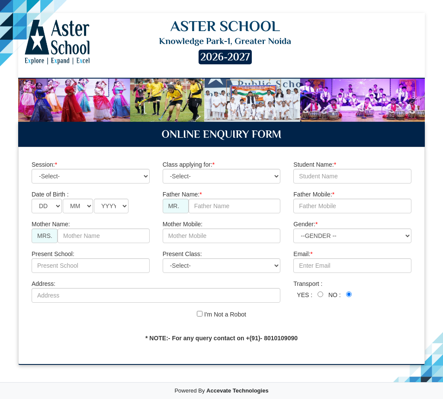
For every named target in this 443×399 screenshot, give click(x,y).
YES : (304, 294)
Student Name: (352, 172)
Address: (156, 291)
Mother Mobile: (222, 232)
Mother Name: (91, 232)
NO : (334, 294)
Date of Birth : (80, 202)
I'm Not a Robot (221, 314)
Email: (352, 261)
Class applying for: (222, 172)
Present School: (91, 261)
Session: (91, 172)
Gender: (352, 232)
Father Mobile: (352, 202)
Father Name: (222, 202)
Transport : (322, 289)
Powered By (221, 390)
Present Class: (222, 261)
